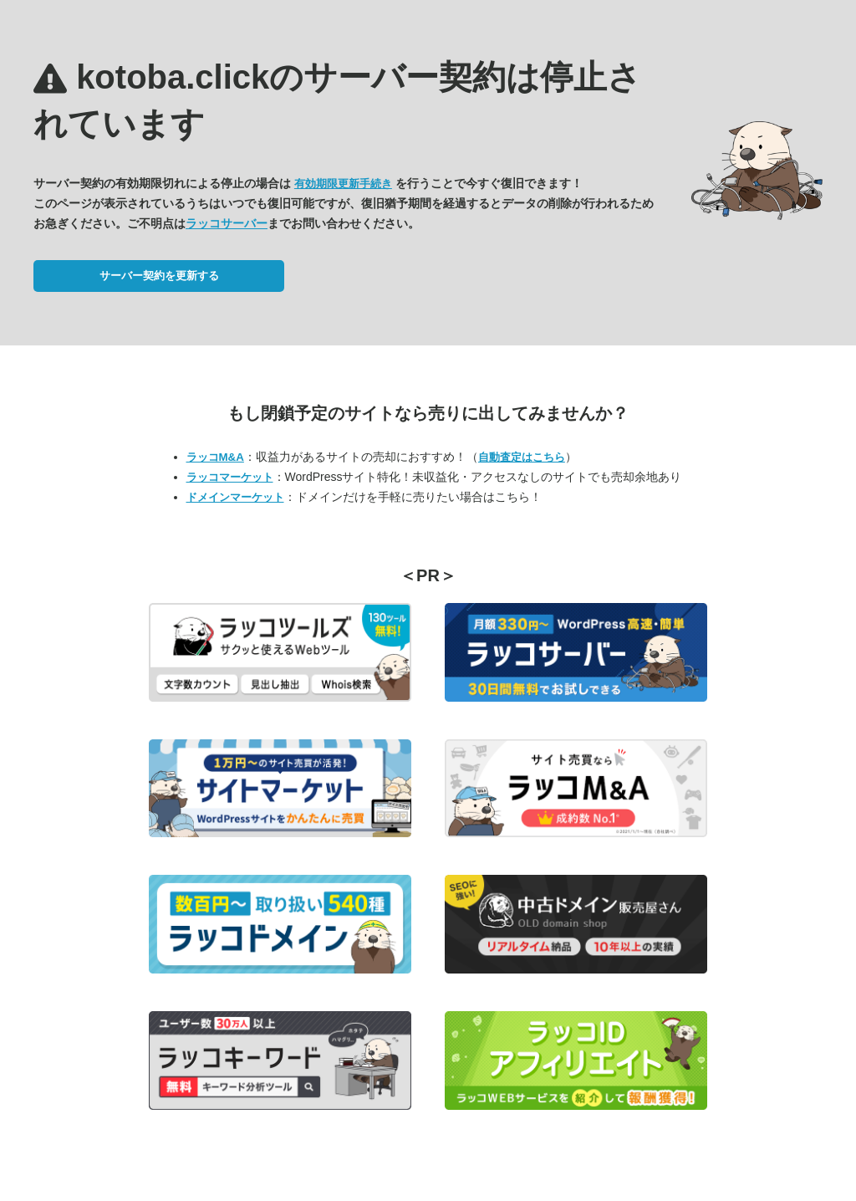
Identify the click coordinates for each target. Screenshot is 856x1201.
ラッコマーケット (229, 477)
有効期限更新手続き (343, 183)
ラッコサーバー (227, 223)
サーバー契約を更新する (159, 275)
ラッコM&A (215, 457)
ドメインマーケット (235, 497)
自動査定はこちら (521, 457)
